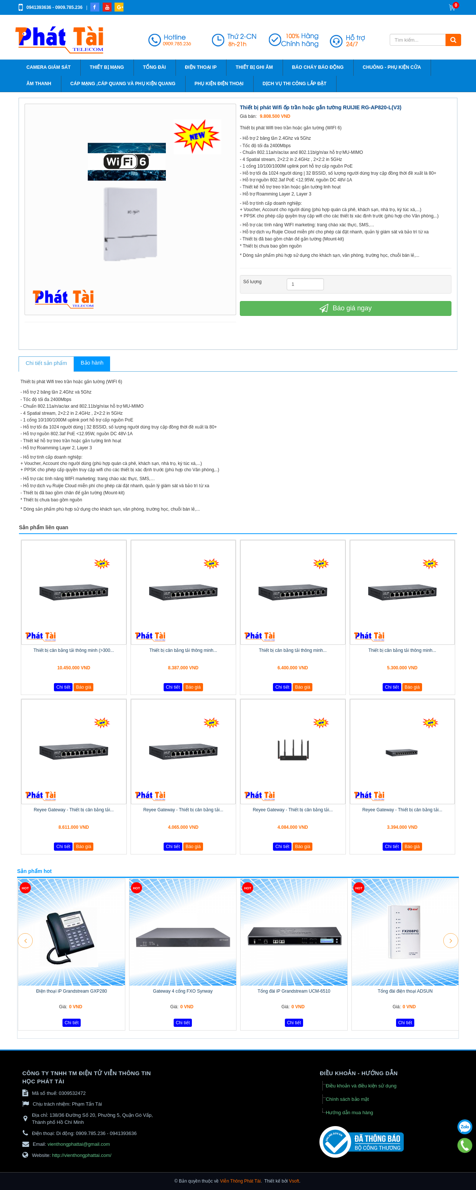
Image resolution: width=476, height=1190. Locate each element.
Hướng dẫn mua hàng (349, 1112)
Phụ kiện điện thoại (219, 83)
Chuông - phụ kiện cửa (392, 67)
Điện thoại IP (200, 67)
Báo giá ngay (345, 308)
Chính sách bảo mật (347, 1099)
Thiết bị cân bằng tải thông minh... (183, 650)
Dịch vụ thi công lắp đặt (295, 83)
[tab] (46, 364)
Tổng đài (154, 67)
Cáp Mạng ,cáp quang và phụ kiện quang (123, 83)
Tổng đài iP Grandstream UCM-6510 (294, 991)
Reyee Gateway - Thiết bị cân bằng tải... (74, 809)
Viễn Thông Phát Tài (240, 1181)
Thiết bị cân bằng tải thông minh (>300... (73, 650)
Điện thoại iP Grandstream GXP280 (71, 991)
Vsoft (294, 1181)
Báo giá (83, 687)
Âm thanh (38, 83)
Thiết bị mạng (107, 67)
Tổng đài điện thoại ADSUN (405, 991)
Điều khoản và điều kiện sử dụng (361, 1086)
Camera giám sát (48, 67)
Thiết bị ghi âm (254, 67)
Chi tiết (63, 687)
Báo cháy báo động (318, 67)
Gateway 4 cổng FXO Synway (182, 991)
